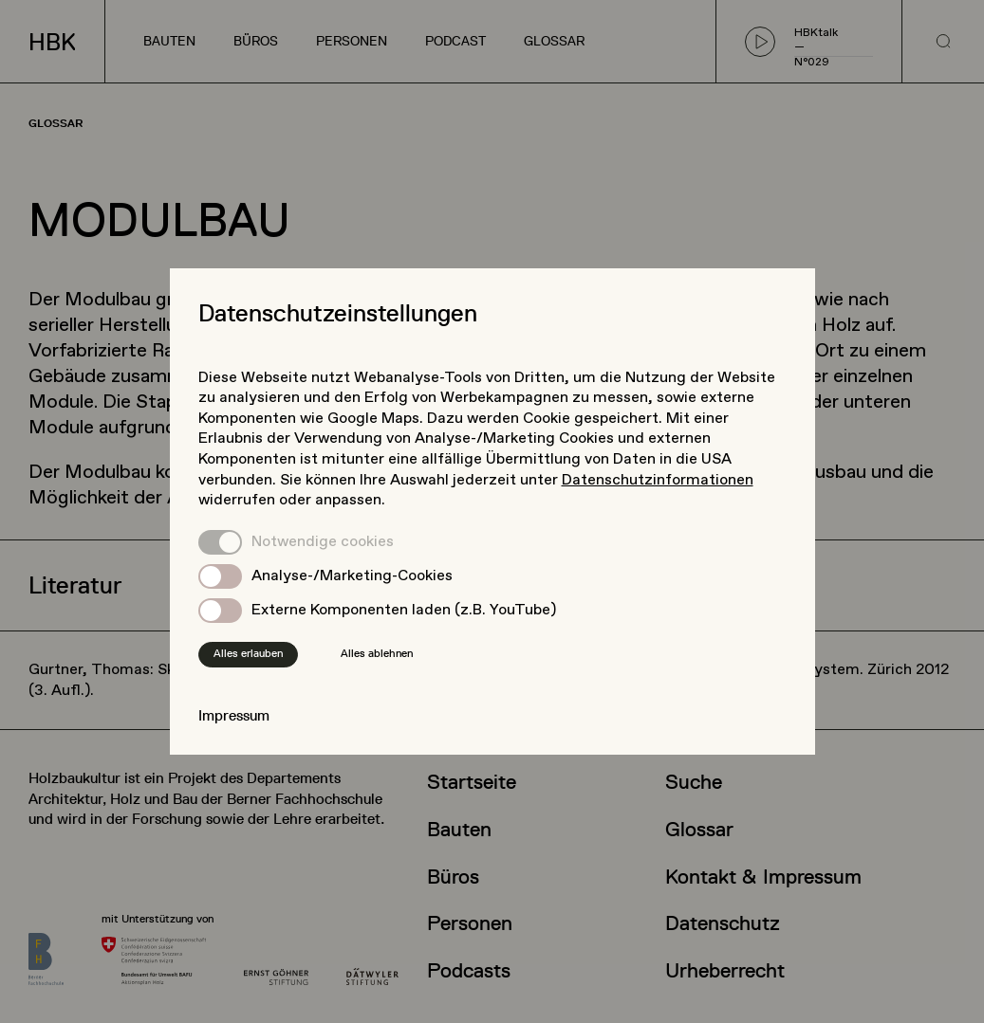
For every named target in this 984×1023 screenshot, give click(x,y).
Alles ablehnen (377, 653)
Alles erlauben (248, 653)
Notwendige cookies (322, 542)
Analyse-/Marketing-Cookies (352, 576)
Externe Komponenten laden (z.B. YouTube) (403, 610)
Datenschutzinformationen (657, 480)
